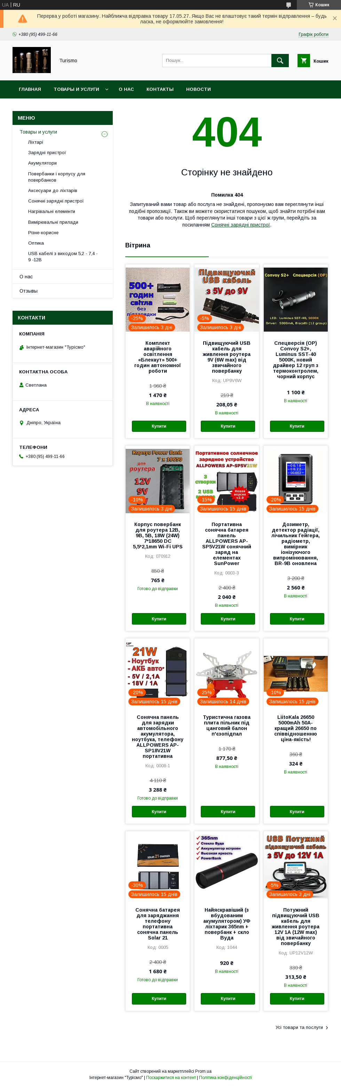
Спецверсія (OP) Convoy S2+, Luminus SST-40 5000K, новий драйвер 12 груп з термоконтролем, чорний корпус (295, 359)
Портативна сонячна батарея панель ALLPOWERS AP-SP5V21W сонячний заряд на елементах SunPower (226, 544)
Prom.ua (203, 1071)
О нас (126, 89)
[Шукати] (280, 60)
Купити (159, 426)
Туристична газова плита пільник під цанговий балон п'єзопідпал (227, 725)
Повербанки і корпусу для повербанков (56, 177)
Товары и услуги (76, 89)
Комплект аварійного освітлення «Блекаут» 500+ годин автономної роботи (157, 357)
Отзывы (28, 291)
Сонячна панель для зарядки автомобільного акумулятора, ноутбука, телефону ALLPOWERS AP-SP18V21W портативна (157, 736)
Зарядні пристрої (47, 152)
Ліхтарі (35, 142)
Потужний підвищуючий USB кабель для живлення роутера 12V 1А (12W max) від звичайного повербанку (295, 926)
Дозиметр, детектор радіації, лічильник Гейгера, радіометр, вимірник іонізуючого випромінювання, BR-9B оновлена (295, 544)
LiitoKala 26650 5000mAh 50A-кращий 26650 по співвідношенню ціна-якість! (295, 728)
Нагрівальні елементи (51, 211)
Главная (30, 89)
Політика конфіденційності (225, 1077)
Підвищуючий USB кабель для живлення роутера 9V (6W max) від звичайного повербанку (227, 357)
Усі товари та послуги (299, 1027)
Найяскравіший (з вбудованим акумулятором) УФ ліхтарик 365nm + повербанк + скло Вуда (227, 924)
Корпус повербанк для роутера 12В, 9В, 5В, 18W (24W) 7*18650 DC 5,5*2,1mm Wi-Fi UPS (158, 535)
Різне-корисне (43, 232)
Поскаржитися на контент (171, 1077)
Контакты (160, 89)
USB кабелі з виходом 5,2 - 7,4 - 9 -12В (63, 256)
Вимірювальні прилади (53, 222)
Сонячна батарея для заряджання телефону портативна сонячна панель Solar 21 (157, 924)
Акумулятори (42, 163)
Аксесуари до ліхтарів (52, 190)
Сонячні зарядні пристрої (240, 225)
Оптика (36, 243)
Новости (198, 89)
